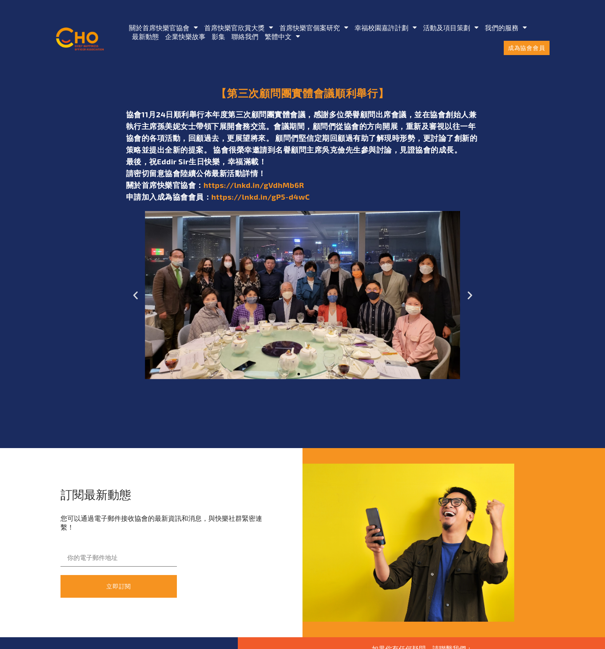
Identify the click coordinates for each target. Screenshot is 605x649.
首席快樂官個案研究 (313, 27)
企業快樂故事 (185, 36)
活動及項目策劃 (451, 27)
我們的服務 (506, 27)
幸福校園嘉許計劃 (386, 27)
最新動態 (145, 36)
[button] (135, 295)
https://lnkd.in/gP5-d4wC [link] (260, 196)
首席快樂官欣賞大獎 (238, 27)
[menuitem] (282, 36)
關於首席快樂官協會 (163, 27)
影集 (218, 36)
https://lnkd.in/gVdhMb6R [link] (254, 185)
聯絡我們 (244, 36)
